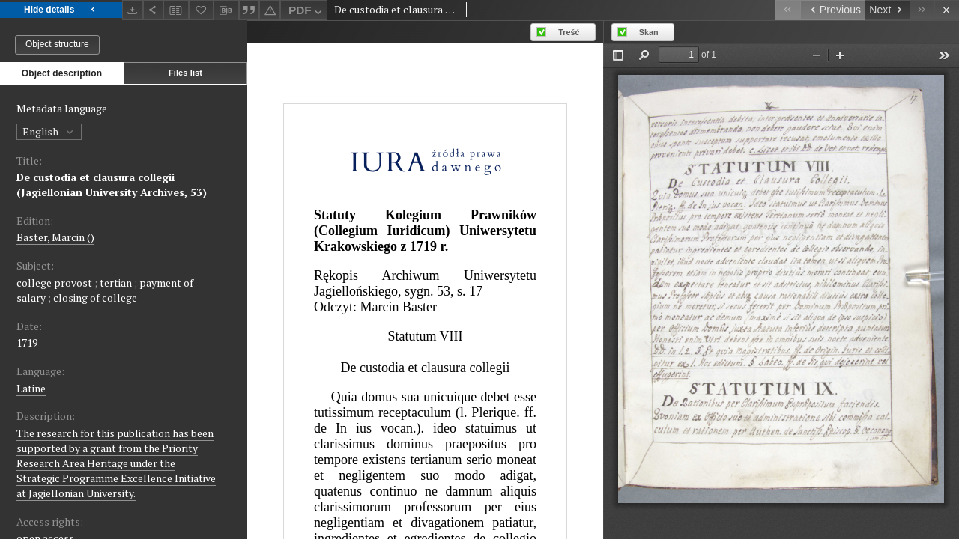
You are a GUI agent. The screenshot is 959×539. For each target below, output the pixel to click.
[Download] (132, 10)
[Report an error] (269, 10)
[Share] (153, 10)
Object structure (57, 44)
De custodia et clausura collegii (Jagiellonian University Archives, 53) (111, 184)
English (49, 131)
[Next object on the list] (887, 10)
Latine (31, 388)
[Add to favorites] (201, 10)
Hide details (61, 10)
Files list (185, 72)
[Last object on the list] (922, 10)
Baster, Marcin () (55, 237)
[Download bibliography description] (226, 10)
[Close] (946, 10)
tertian (116, 282)
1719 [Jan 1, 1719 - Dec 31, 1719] (26, 342)
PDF (306, 12)
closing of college (95, 297)
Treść (568, 32)
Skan (649, 32)
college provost (54, 282)
